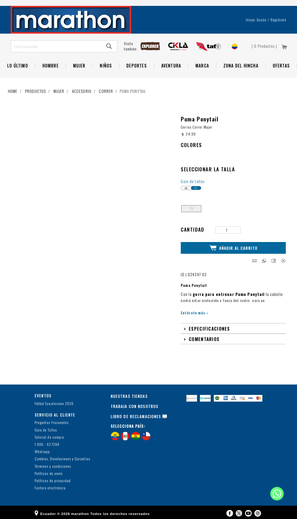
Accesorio (81, 91)
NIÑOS (106, 65)
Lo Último (17, 65)
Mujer (79, 65)
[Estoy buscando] (56, 46)
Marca (202, 65)
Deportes (136, 65)
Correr (106, 91)
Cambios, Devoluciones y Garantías (62, 456)
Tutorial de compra (49, 434)
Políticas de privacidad (53, 478)
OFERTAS (281, 65)
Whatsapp (42, 449)
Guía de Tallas (46, 427)
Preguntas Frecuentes (52, 420)
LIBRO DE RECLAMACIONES (136, 414)
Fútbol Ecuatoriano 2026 (54, 401)
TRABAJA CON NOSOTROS (135, 403)
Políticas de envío (49, 471)
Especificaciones (209, 325)
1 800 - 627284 (47, 441)
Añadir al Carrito (233, 246)
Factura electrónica (50, 485)
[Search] (109, 46)
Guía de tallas (192, 179)
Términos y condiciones (53, 463)
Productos (35, 91)
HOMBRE (50, 65)
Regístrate (278, 19)
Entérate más (194, 310)
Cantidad (192, 227)
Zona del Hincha (240, 65)
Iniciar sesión (256, 19)
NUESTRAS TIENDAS (129, 394)
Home (13, 91)
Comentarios (204, 336)
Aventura (171, 65)
